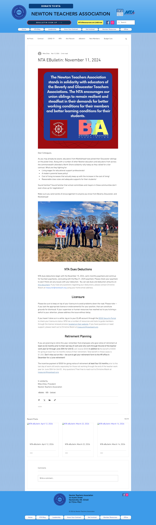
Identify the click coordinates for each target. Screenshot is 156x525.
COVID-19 (51, 39)
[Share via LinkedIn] (50, 400)
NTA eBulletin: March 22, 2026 (77, 444)
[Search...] (125, 22)
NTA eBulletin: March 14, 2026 (112, 444)
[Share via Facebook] (39, 400)
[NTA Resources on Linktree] (90, 22)
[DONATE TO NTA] (51, 6)
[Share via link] (55, 400)
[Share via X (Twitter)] (44, 400)
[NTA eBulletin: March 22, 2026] (78, 432)
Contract (41, 39)
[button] (90, 29)
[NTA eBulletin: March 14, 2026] (113, 432)
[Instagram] (112, 22)
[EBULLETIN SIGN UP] (49, 22)
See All (126, 419)
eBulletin (82, 39)
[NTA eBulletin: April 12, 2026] (42, 432)
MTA (60, 39)
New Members (94, 39)
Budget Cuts (108, 39)
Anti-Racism (70, 39)
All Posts (30, 39)
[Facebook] (108, 22)
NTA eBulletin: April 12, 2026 (42, 444)
